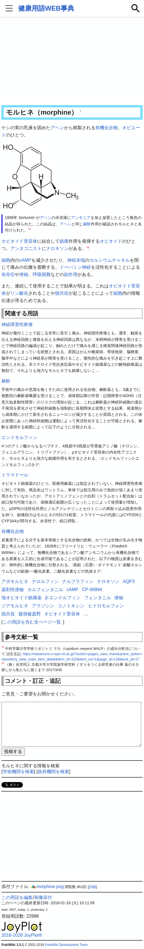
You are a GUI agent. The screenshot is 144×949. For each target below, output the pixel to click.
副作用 (70, 274)
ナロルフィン (45, 581)
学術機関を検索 (18, 771)
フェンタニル (97, 597)
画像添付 (43, 897)
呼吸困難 (42, 274)
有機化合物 (106, 127)
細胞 (5, 260)
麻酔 (87, 224)
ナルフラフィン (77, 581)
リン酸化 (19, 293)
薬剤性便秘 (12, 589)
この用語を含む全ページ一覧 (32, 622)
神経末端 (76, 260)
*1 (29, 229)
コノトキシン (71, 605)
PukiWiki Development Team (66, 945)
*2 (87, 247)
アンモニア (81, 217)
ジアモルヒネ (14, 605)
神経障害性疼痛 (17, 324)
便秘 (23, 274)
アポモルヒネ (14, 581)
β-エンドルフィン (63, 597)
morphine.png (47, 886)
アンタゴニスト (26, 248)
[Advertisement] (72, 61)
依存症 (8, 274)
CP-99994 (92, 589)
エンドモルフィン (19, 437)
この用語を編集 (17, 897)
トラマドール (14, 475)
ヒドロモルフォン (106, 605)
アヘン (57, 127)
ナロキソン (57, 248)
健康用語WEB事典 (46, 8)
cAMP (25, 260)
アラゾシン (43, 605)
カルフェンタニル (45, 589)
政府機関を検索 (53, 771)
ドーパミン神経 (75, 267)
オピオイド (111, 241)
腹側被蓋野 (29, 614)
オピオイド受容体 (19, 241)
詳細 (92, 887)
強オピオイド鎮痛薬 (21, 597)
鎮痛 (64, 241)
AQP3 (129, 581)
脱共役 (62, 293)
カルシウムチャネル (109, 260)
